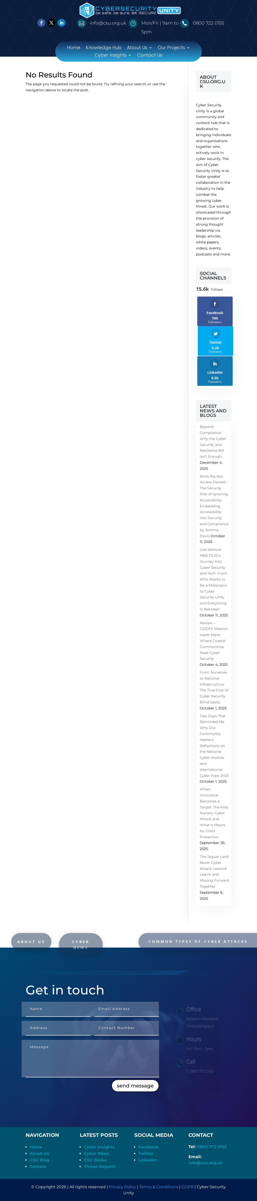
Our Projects (171, 48)
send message (135, 1086)
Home (73, 48)
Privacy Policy (122, 1186)
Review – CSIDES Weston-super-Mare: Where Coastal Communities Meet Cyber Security (214, 641)
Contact (38, 1166)
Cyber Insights (110, 55)
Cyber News (96, 1153)
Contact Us (149, 55)
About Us (137, 48)
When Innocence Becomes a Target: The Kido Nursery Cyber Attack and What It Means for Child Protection (214, 813)
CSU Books (95, 1160)
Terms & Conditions (158, 1186)
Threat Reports (99, 1166)
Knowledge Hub (103, 48)
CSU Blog (39, 1160)
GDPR (187, 1186)
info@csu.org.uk (205, 1162)
